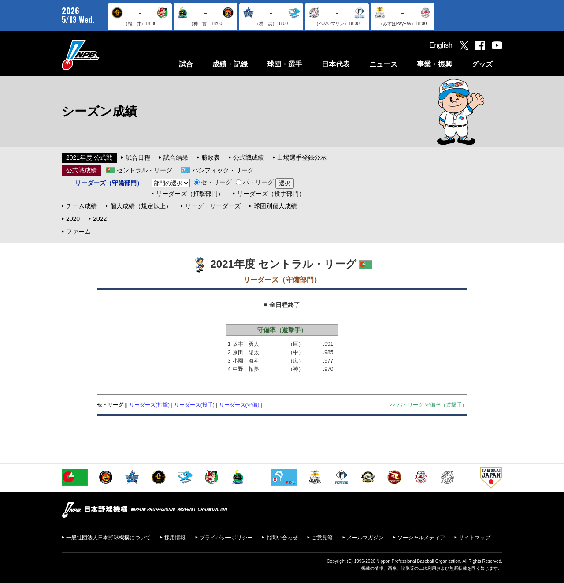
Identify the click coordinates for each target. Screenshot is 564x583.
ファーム (78, 231)
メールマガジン (365, 537)
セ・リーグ (213, 182)
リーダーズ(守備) (239, 405)
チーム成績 (81, 205)
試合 (186, 64)
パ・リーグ (255, 182)
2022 (100, 218)
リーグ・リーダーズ (213, 205)
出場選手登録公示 (302, 157)
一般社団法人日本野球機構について (108, 537)
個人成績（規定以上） (141, 205)
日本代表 (336, 64)
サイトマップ (474, 537)
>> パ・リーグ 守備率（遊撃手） (428, 405)
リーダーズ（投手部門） (271, 193)
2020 (73, 218)
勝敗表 (210, 157)
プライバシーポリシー (226, 537)
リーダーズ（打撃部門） (190, 193)
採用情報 (175, 537)
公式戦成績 (248, 157)
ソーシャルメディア (421, 537)
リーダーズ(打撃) (149, 405)
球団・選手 (284, 64)
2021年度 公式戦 (89, 157)
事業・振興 (434, 64)
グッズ (482, 64)
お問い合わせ (282, 537)
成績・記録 (230, 64)
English (441, 45)
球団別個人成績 (275, 205)
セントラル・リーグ (144, 170)
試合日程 (138, 157)
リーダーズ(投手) (194, 405)
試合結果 (175, 157)
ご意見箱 (322, 537)
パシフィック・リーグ (223, 170)
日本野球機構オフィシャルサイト (103, 55)
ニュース (383, 64)
